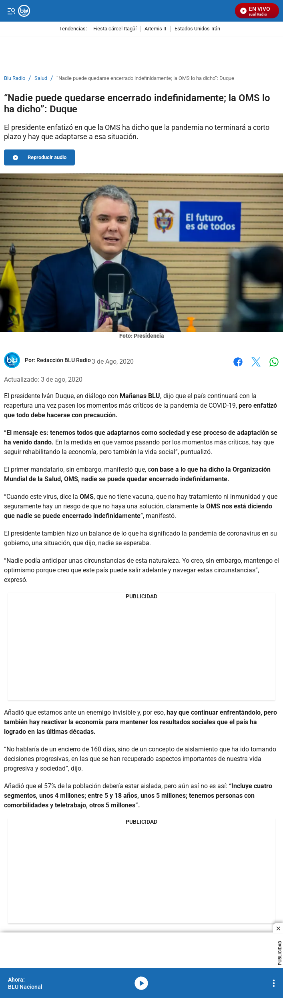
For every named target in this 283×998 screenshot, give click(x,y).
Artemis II (156, 29)
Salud (40, 78)
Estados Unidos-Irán (197, 29)
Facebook (238, 362)
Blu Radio (14, 78)
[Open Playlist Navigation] (274, 983)
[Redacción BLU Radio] (63, 360)
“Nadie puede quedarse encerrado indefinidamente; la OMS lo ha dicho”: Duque (145, 78)
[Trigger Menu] (11, 10)
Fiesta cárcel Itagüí (114, 29)
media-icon (141, 983)
